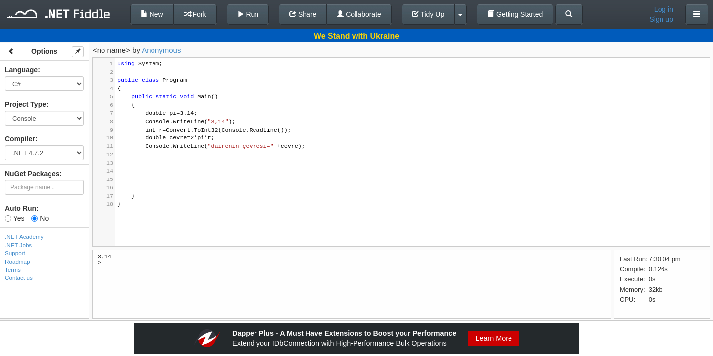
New (152, 14)
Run (248, 14)
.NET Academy (24, 236)
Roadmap (17, 261)
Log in (663, 9)
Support (15, 253)
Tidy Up (428, 14)
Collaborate (359, 14)
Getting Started (515, 14)
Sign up (661, 19)
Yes (14, 218)
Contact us (19, 277)
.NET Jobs (18, 245)
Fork (195, 14)
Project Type (25, 104)
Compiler (20, 139)
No (40, 218)
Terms (13, 270)
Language (21, 70)
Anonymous (161, 50)
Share (302, 14)
